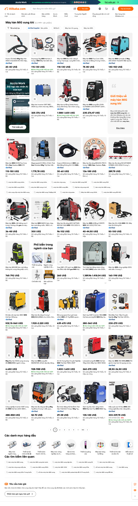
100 (83, 430)
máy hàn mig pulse (67, 192)
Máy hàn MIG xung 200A (88, 192)
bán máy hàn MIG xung (101, 187)
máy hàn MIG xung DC (84, 462)
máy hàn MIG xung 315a (80, 467)
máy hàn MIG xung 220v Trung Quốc (19, 472)
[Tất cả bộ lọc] (14, 28)
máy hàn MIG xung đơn (59, 187)
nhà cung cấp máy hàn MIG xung (17, 192)
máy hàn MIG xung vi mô (38, 187)
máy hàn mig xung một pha (16, 467)
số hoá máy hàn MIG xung (102, 467)
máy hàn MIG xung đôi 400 (111, 192)
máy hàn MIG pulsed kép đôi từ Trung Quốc (74, 472)
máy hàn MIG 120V (60, 467)
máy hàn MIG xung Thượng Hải (45, 192)
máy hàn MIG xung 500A (15, 187)
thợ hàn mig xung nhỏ (81, 187)
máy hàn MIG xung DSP (78, 182)
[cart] (107, 9)
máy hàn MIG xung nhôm (15, 182)
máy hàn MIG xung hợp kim (62, 462)
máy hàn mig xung (58, 182)
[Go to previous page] (51, 430)
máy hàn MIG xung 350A (39, 467)
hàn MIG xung (122, 467)
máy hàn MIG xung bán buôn (37, 462)
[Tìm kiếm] (83, 9)
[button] (74, 8)
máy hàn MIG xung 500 (100, 182)
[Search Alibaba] (52, 8)
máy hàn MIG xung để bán (103, 472)
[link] (135, 484)
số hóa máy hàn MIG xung (45, 472)
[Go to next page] (87, 430)
